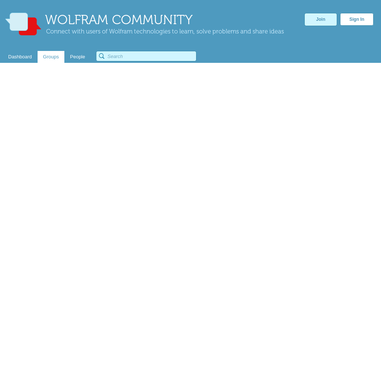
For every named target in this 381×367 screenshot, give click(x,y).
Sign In (356, 19)
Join (321, 19)
